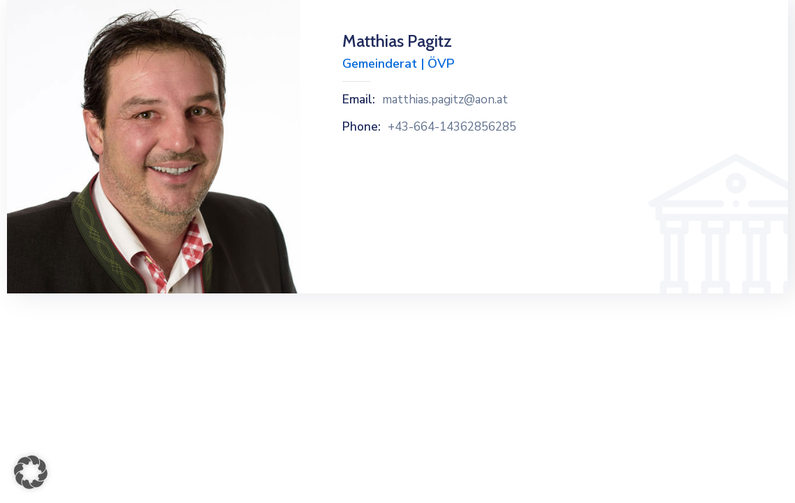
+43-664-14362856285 (452, 127)
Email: (358, 100)
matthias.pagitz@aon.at (445, 100)
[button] (30, 472)
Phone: (361, 127)
